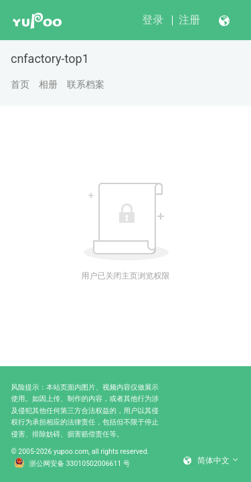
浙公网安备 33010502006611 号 (72, 464)
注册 (189, 19)
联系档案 (85, 84)
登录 (152, 19)
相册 (48, 84)
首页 (20, 84)
